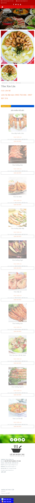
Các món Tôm (12, 82)
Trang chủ (5, 82)
